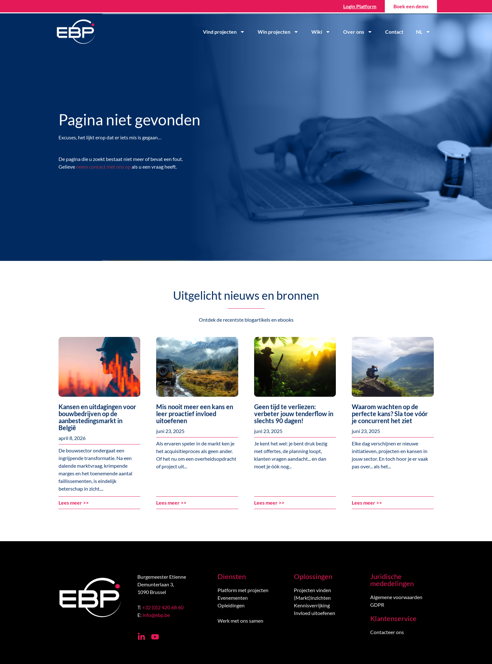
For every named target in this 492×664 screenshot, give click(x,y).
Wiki (320, 32)
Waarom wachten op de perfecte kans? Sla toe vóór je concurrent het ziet (390, 413)
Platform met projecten (243, 590)
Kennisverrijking (312, 605)
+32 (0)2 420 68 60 (163, 607)
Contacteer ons (387, 632)
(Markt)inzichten (312, 598)
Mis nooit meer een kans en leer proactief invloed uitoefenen (194, 413)
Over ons (357, 32)
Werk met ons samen (240, 621)
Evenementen (233, 598)
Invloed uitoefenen (314, 613)
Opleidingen (231, 605)
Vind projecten (224, 32)
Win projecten (278, 32)
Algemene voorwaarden (396, 597)
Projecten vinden (312, 590)
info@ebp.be (156, 615)
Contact (394, 32)
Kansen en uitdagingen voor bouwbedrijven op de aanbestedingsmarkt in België (97, 417)
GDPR (377, 605)
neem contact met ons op (103, 167)
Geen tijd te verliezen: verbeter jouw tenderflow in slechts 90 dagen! (293, 413)
